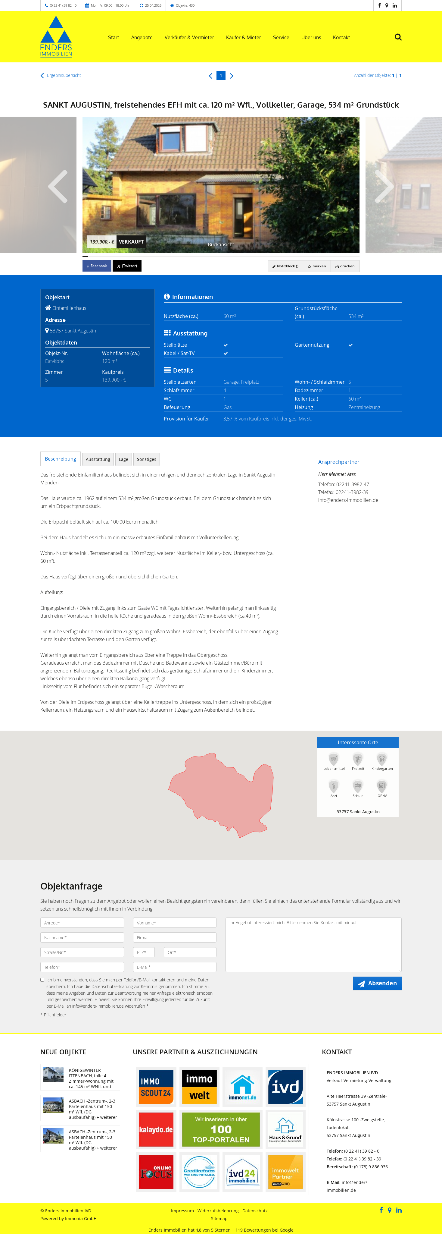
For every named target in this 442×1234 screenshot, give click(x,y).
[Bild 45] (324, 256)
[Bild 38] (286, 256)
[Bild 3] (96, 256)
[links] (210, 75)
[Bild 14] (155, 256)
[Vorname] (175, 923)
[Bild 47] (335, 256)
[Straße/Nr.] (82, 952)
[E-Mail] (175, 967)
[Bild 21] (194, 256)
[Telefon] (82, 967)
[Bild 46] (329, 256)
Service (281, 37)
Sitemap (219, 1218)
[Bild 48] (340, 256)
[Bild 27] (226, 256)
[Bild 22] (199, 256)
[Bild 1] (85, 256)
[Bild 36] (275, 256)
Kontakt (341, 37)
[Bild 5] (107, 256)
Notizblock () (285, 266)
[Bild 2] (90, 256)
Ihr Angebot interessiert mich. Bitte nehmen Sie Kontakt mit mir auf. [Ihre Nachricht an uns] (314, 945)
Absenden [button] (382, 983)
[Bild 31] (248, 256)
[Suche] (401, 41)
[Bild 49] (346, 256)
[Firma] (175, 937)
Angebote (142, 37)
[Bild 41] (302, 256)
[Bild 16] (166, 256)
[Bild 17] (172, 256)
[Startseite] (66, 37)
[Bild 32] (253, 256)
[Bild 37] (280, 256)
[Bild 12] (145, 256)
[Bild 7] (117, 256)
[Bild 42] (307, 256)
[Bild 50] (351, 256)
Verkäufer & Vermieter (189, 37)
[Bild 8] (123, 256)
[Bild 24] (210, 256)
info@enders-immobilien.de (348, 500)
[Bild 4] (101, 256)
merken (317, 266)
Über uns (311, 37)
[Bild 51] (357, 256)
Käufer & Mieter (243, 37)
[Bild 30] (242, 256)
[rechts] (231, 75)
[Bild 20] (188, 256)
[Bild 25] (215, 256)
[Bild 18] (177, 256)
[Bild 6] (112, 256)
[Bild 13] (150, 256)
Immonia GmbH (81, 1218)
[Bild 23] (204, 256)
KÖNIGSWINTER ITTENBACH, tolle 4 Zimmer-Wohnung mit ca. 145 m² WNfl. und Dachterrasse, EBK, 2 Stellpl (91, 1083)
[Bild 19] (183, 256)
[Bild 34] (264, 256)
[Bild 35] (269, 256)
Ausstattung (98, 459)
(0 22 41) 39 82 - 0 (63, 5)
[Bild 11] (139, 256)
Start (113, 37)
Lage (123, 459)
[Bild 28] (232, 256)
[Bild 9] (128, 256)
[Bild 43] (313, 256)
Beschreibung (60, 458)
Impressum (182, 1211)
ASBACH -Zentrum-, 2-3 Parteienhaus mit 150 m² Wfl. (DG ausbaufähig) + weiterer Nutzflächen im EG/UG (93, 1111)
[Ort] (190, 952)
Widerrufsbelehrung (218, 1211)
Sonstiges (146, 459)
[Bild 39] (291, 256)
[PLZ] (144, 952)
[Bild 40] (297, 256)
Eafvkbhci (55, 361)
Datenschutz (255, 1211)
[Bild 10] (134, 256)
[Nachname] (82, 937)
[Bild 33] (259, 256)
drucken (345, 266)
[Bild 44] (318, 256)
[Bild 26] (221, 256)
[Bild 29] (237, 256)
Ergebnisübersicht (60, 75)
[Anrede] (82, 923)
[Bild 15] (161, 256)
